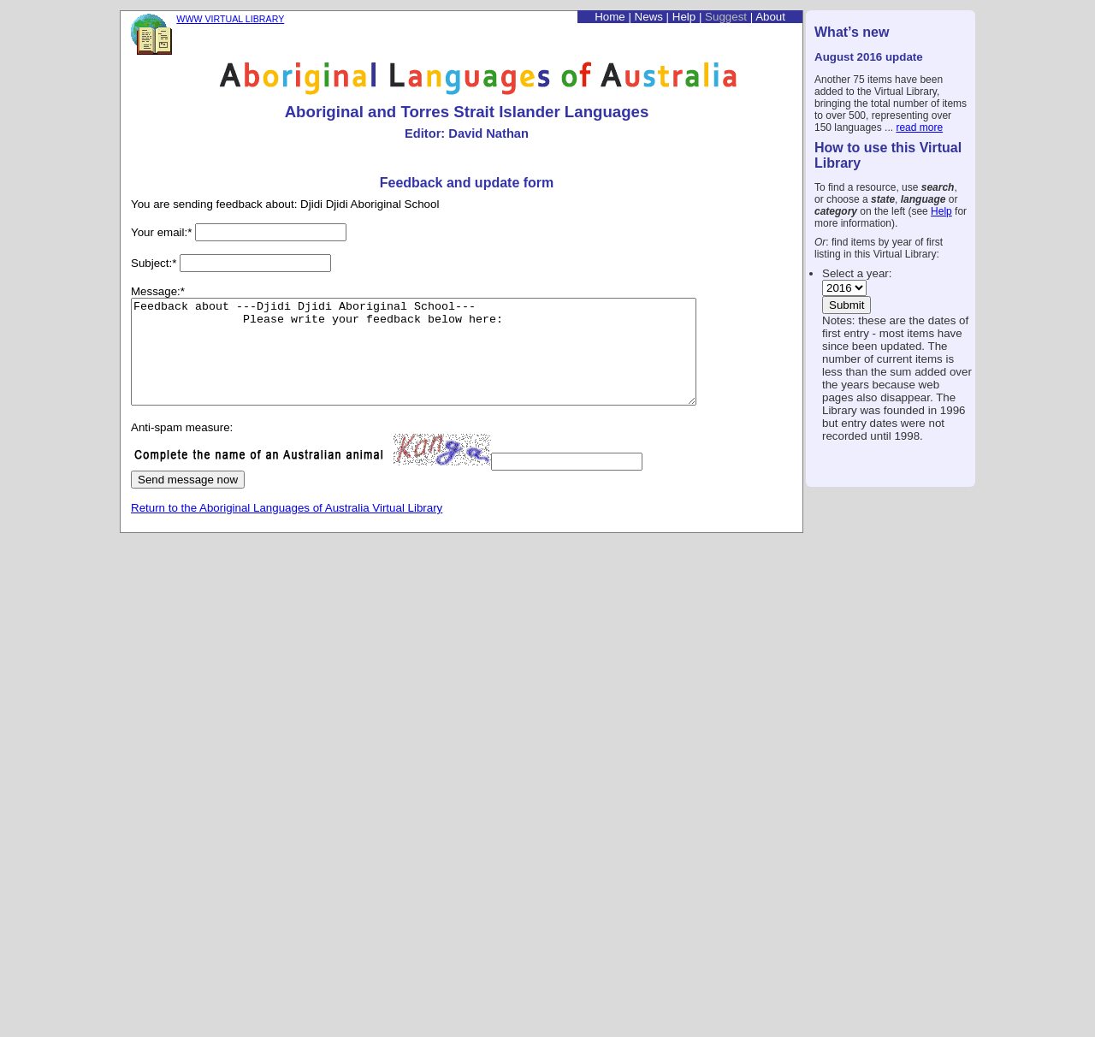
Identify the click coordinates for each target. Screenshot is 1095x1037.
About (770, 16)
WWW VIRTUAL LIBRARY (230, 19)
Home (610, 16)
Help (941, 211)
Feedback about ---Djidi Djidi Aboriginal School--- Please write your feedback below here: (448, 362)
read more (919, 127)
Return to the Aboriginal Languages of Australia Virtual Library (286, 528)
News (649, 16)
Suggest (726, 16)
